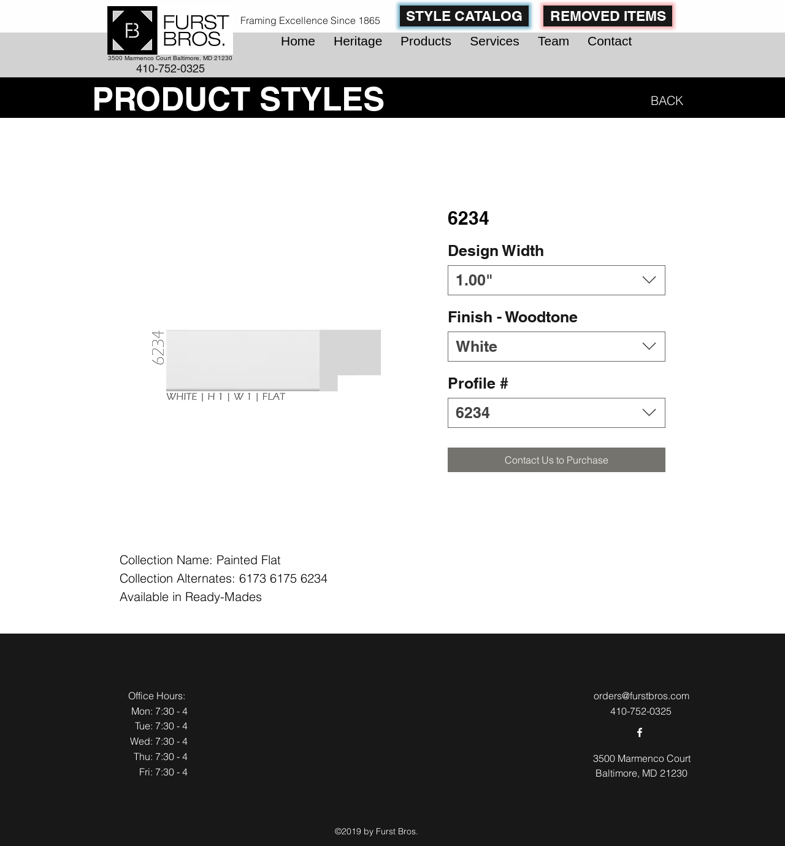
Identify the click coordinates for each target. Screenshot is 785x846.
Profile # (478, 383)
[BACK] (664, 100)
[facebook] (640, 732)
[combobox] (556, 280)
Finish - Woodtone (513, 317)
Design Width (496, 250)
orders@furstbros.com (641, 695)
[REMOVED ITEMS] (607, 16)
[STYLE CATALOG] (464, 16)
